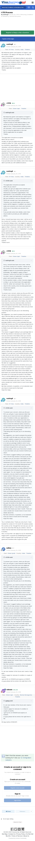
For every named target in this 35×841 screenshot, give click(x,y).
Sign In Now (17, 800)
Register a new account (17, 788)
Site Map (4, 834)
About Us (26, 836)
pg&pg (8, 548)
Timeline (27, 49)
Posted (13, 46)
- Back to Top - (17, 822)
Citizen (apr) (16, 108)
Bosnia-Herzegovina (26, 695)
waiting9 (5, 14)
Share (8, 811)
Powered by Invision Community (17, 838)
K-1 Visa (11, 49)
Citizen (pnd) (11, 553)
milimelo (9, 690)
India (22, 49)
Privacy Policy (20, 834)
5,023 (16, 689)
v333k (8, 103)
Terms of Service (17, 836)
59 (13, 103)
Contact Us (11, 834)
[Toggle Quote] (4, 112)
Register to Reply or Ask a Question (17, 32)
